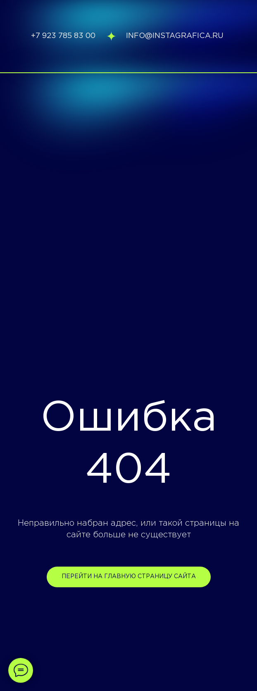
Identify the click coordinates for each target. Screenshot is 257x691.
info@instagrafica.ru (175, 36)
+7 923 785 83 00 (63, 36)
